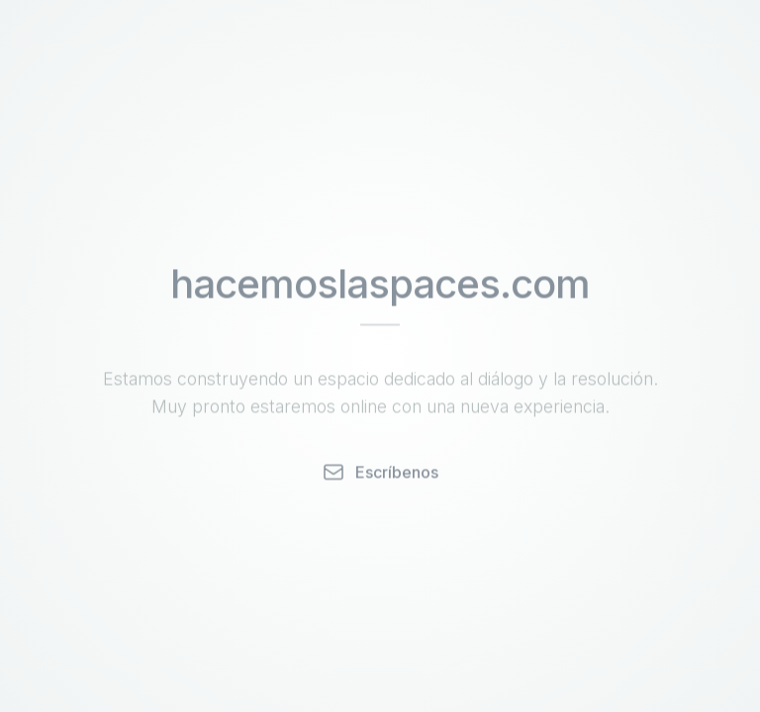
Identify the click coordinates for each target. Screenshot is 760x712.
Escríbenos (380, 473)
